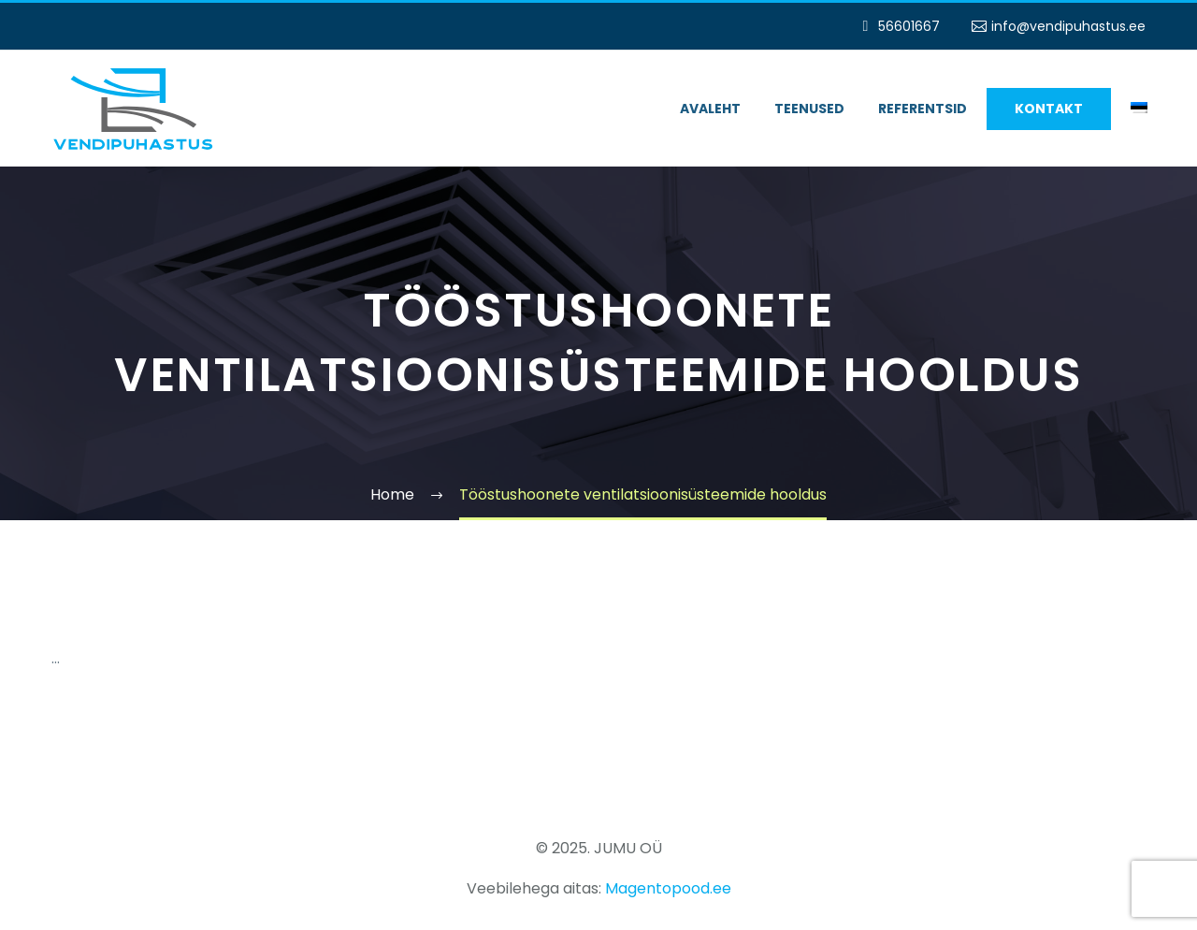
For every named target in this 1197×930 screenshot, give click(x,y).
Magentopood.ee (668, 888)
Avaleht (710, 108)
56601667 (909, 26)
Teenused (809, 108)
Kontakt (1049, 108)
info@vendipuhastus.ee (1068, 26)
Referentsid (922, 108)
